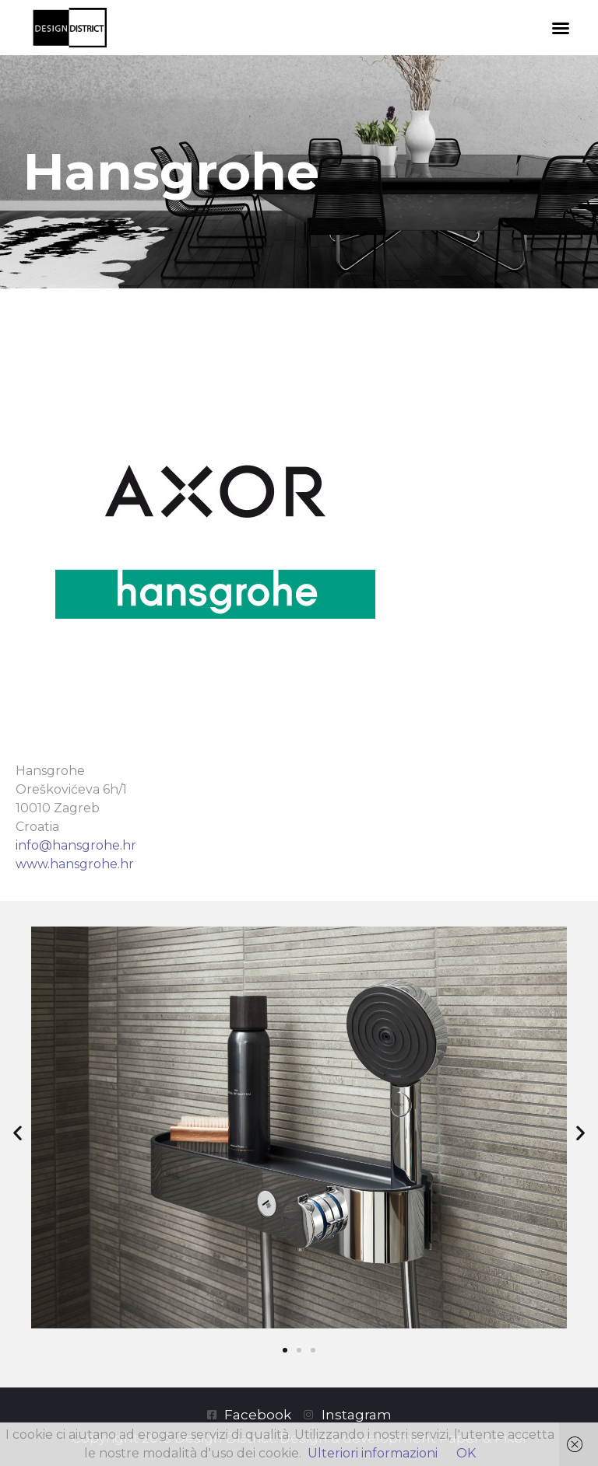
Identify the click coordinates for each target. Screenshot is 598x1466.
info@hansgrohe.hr (76, 845)
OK (466, 1453)
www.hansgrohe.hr (75, 864)
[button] (561, 28)
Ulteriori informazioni (373, 1453)
